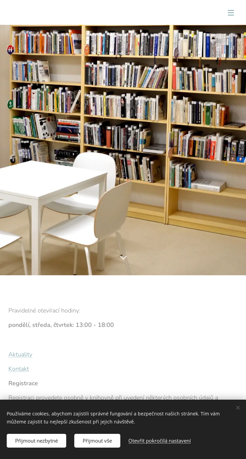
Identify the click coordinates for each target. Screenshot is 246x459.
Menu (231, 12)
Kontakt (18, 369)
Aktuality (20, 354)
